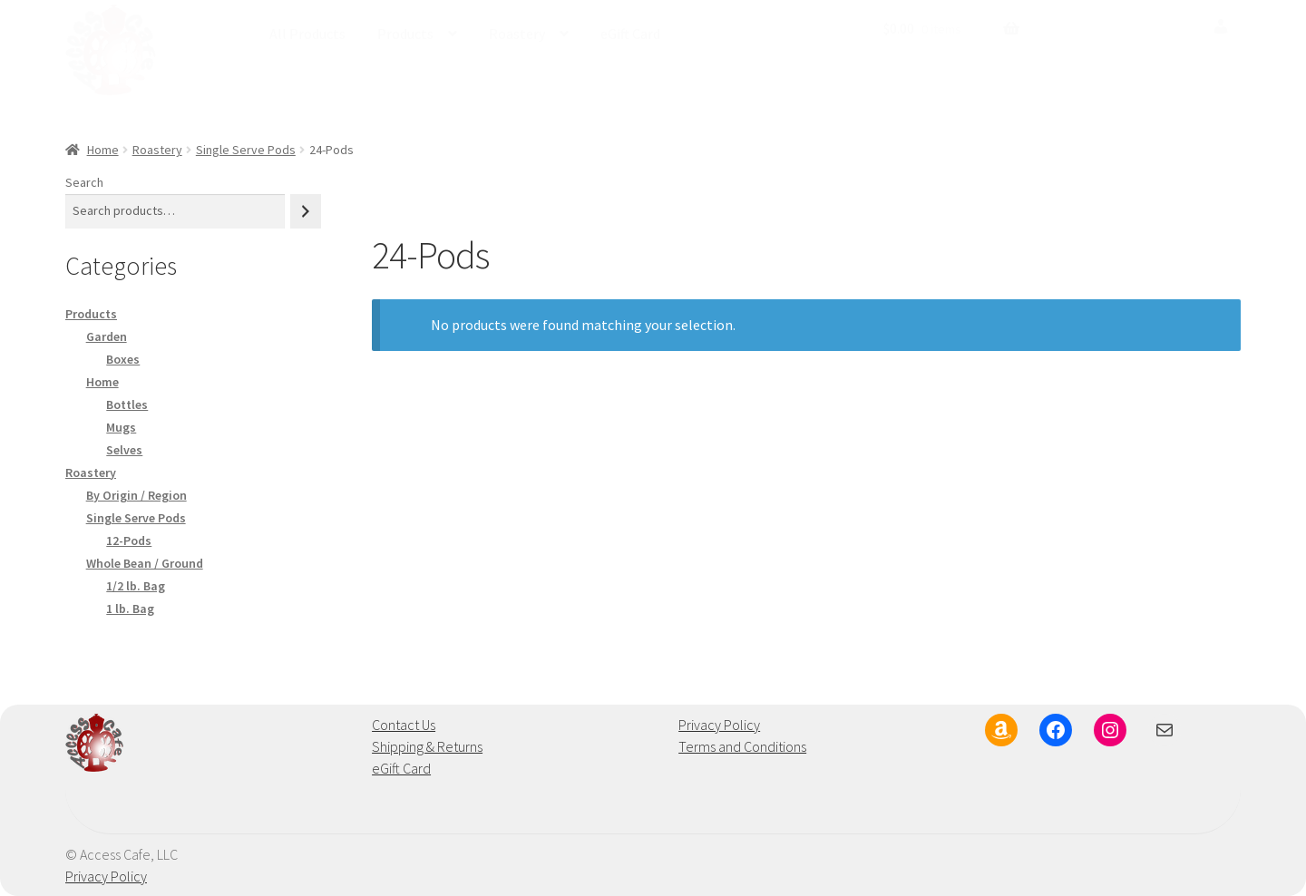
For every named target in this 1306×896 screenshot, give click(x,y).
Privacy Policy (719, 725)
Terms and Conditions (742, 746)
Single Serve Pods (246, 149)
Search (84, 182)
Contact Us (403, 725)
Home (103, 149)
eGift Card (630, 33)
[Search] (305, 211)
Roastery (517, 33)
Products (405, 33)
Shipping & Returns (427, 746)
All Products (307, 33)
